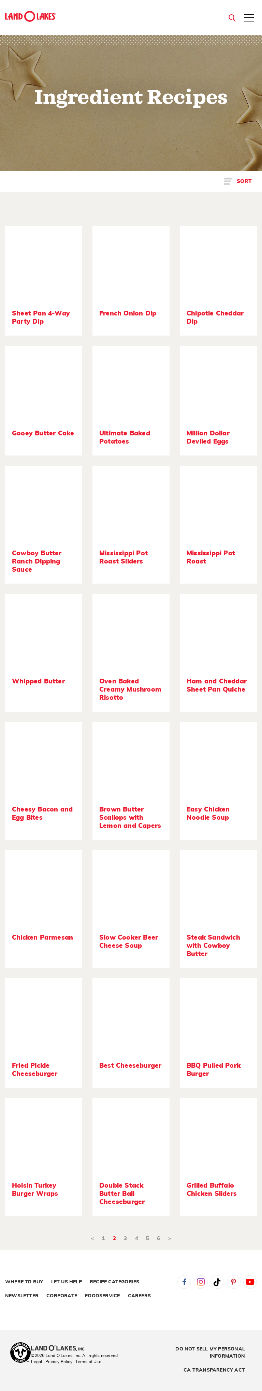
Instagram (200, 1282)
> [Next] (169, 1238)
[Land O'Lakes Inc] (61, 1349)
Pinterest (234, 1282)
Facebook (184, 1282)
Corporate (61, 1296)
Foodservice (102, 1296)
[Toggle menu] (249, 18)
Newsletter (22, 1296)
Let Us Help (66, 1282)
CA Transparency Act (214, 1370)
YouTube (250, 1282)
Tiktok (217, 1282)
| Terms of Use (87, 1362)
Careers (139, 1296)
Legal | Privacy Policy (51, 1362)
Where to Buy (24, 1282)
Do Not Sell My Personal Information (210, 1353)
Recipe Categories (114, 1282)
